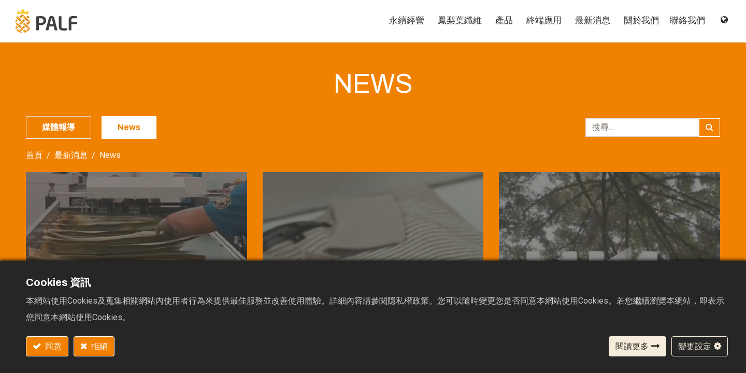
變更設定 (694, 346)
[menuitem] (392, 21)
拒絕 (99, 346)
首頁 (34, 156)
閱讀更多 (632, 346)
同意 (53, 346)
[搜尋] (709, 128)
